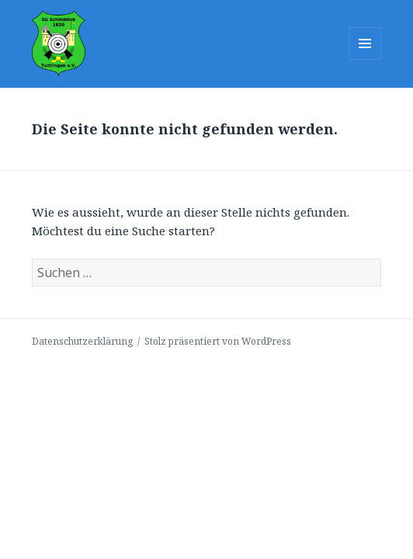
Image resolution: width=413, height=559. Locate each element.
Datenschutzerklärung (82, 341)
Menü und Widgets (365, 59)
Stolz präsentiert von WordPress (217, 341)
